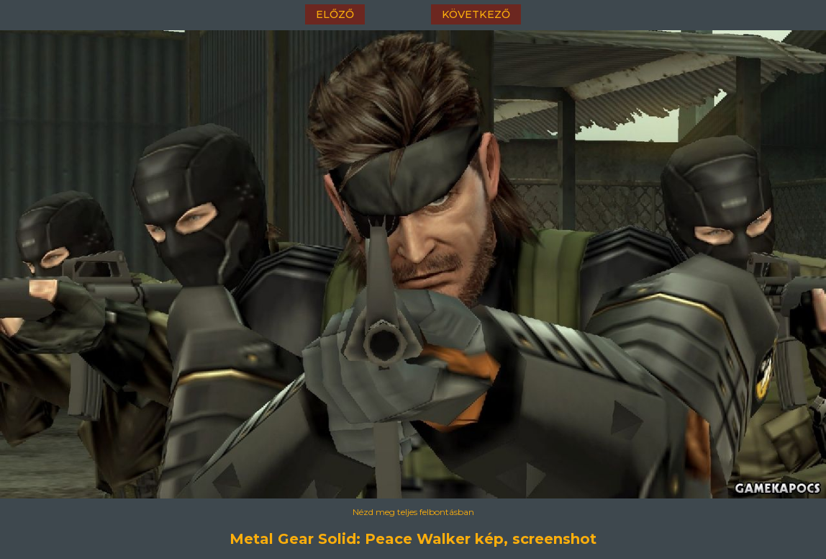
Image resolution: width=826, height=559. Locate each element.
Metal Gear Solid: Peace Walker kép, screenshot (413, 538)
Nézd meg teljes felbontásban (413, 511)
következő (476, 14)
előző (335, 14)
